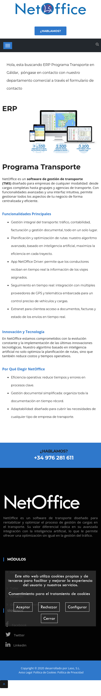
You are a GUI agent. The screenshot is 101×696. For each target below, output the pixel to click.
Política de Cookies (44, 672)
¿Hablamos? (50, 31)
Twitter (14, 635)
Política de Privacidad (70, 672)
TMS (6, 183)
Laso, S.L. (74, 668)
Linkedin (14, 645)
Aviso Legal (25, 672)
